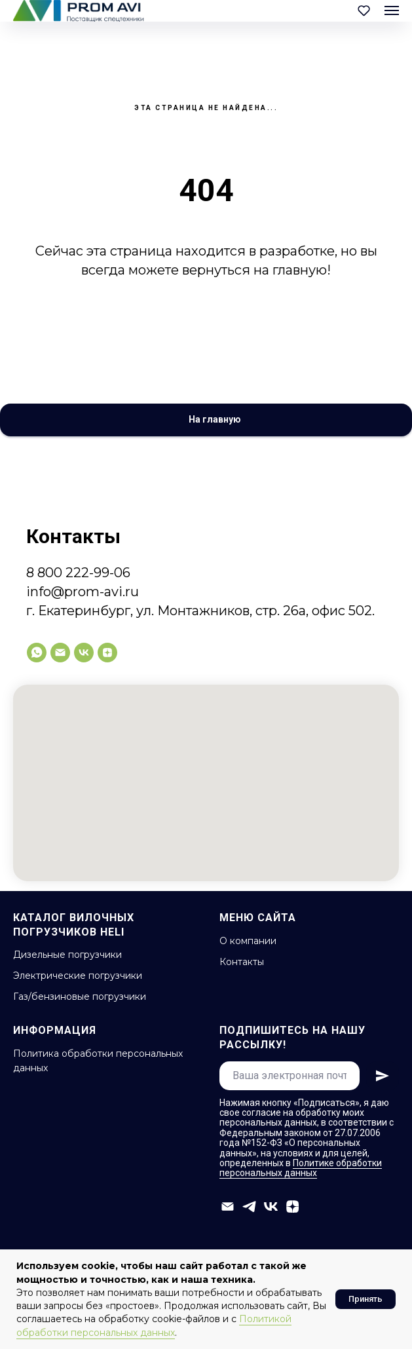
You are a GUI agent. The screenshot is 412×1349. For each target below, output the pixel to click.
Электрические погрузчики (77, 975)
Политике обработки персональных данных (300, 1168)
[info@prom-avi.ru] (60, 652)
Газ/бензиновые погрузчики (79, 996)
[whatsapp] (37, 652)
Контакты (241, 962)
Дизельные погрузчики (67, 954)
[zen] (107, 652)
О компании (247, 941)
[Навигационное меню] (391, 10)
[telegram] (249, 1206)
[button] (364, 10)
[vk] (84, 652)
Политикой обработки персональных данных (153, 1325)
